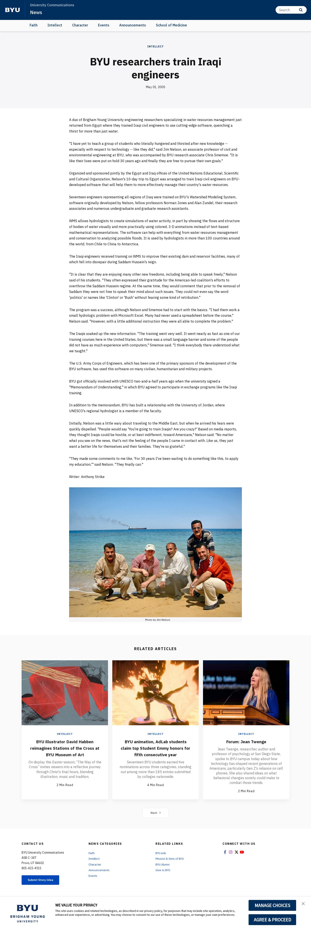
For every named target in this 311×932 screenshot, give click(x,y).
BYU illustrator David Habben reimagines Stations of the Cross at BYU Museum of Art (65, 748)
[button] (304, 904)
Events (103, 25)
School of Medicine (171, 25)
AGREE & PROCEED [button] (272, 920)
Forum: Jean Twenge (246, 741)
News (36, 12)
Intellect (55, 25)
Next (155, 813)
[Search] (291, 10)
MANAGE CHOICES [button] (272, 905)
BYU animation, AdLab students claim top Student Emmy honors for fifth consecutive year (155, 751)
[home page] (12, 10)
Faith (34, 25)
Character (80, 25)
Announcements (132, 25)
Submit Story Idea (44, 881)
